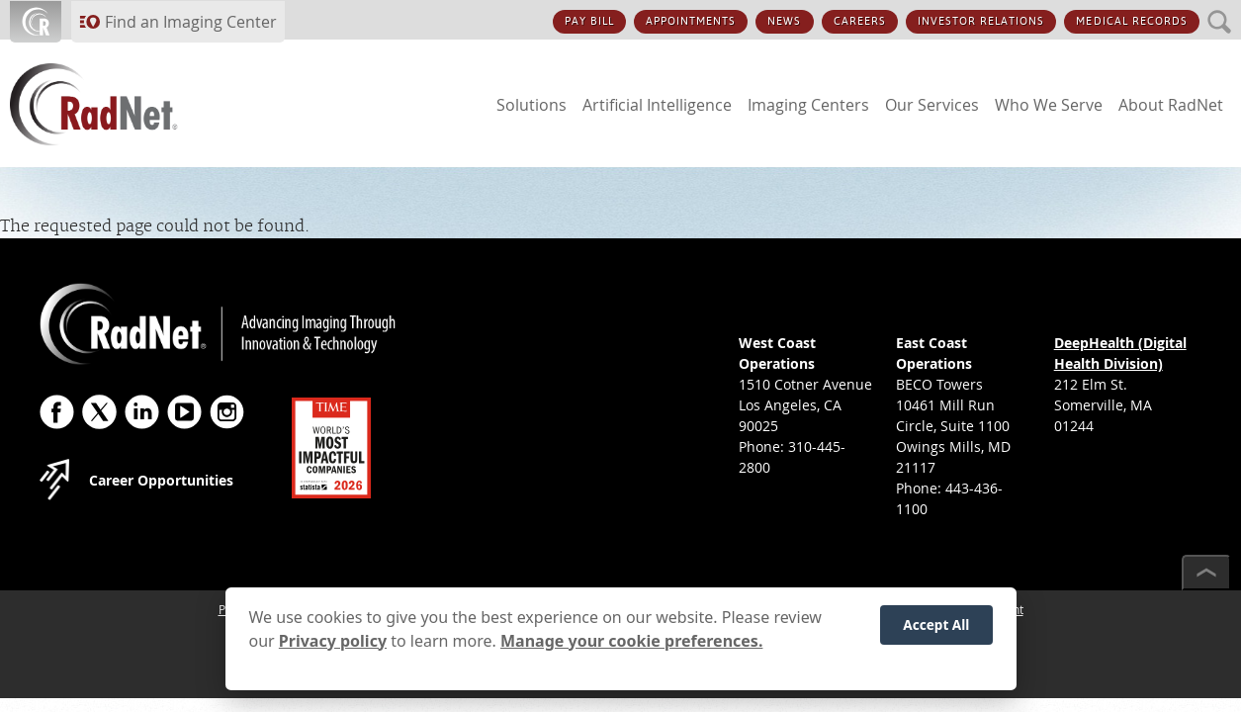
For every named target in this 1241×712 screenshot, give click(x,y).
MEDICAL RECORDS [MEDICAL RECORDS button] (1132, 21)
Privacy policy (333, 650)
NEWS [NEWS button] (784, 21)
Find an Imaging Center (191, 22)
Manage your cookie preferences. (631, 650)
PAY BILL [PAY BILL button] (589, 21)
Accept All (936, 633)
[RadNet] (128, 104)
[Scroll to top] (1206, 572)
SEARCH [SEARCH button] (1219, 10)
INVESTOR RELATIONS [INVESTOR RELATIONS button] (981, 21)
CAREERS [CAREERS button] (860, 21)
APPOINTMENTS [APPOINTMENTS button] (691, 21)
